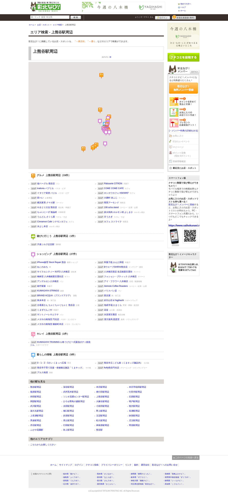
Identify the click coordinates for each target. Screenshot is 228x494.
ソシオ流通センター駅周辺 (76, 396)
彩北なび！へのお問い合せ (165, 465)
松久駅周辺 (101, 420)
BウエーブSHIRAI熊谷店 (116, 267)
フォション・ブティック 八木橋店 (120, 276)
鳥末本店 (41, 300)
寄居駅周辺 (134, 425)
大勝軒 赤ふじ (110, 198)
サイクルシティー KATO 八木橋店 (53, 271)
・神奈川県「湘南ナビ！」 (140, 481)
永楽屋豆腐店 (110, 314)
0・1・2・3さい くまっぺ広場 (51, 363)
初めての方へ (185, 4)
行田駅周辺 (68, 425)
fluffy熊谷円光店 (111, 367)
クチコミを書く (183, 57)
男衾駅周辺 (35, 420)
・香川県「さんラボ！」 (105, 481)
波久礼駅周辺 (36, 411)
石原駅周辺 (134, 396)
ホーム (183, 11)
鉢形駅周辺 (134, 415)
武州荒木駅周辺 (70, 392)
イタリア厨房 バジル (47, 193)
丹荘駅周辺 (35, 425)
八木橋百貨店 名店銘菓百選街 (118, 271)
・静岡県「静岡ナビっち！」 (140, 474)
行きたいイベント (181, 141)
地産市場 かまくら (113, 305)
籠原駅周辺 (35, 392)
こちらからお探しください (43, 444)
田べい (40, 198)
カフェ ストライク (113, 221)
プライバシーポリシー (112, 465)
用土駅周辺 (68, 420)
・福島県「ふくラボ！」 (71, 477)
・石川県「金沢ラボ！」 (71, 484)
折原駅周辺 (68, 415)
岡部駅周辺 (35, 401)
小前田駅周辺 (102, 406)
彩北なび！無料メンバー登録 (183, 88)
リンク (128, 465)
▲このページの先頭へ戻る (186, 457)
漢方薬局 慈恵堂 (112, 319)
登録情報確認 (179, 161)
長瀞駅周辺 (134, 411)
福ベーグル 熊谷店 (46, 183)
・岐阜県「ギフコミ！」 (139, 477)
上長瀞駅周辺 (36, 415)
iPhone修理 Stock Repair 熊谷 (51, 262)
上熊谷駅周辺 (102, 396)
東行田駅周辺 (102, 392)
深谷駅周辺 (68, 387)
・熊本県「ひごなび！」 (105, 474)
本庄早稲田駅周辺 (137, 387)
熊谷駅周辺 (35, 387)
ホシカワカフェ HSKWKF (116, 193)
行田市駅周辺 (135, 392)
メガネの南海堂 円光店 (48, 319)
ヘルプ (183, 7)
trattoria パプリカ (45, 188)
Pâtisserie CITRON (113, 183)
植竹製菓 (41, 286)
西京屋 (107, 295)
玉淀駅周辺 (101, 415)
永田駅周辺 (68, 406)
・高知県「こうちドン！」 (173, 484)
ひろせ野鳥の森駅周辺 (74, 401)
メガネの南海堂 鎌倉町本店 (50, 324)
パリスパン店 (110, 290)
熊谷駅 (99, 430)
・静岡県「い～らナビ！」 (173, 481)
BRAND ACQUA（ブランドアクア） (54, 295)
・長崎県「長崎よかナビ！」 (174, 474)
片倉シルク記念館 (45, 244)
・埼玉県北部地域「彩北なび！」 (142, 484)
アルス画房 (42, 372)
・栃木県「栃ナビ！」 (70, 474)
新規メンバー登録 (184, 17)
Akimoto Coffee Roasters (116, 286)
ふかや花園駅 (36, 430)
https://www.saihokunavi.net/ (186, 225)
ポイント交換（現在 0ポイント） (182, 154)
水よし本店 (42, 226)
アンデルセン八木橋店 (48, 281)
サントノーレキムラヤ (48, 314)
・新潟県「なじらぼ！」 (105, 477)
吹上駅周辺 (68, 430)
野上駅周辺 (101, 411)
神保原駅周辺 (102, 425)
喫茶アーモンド (111, 202)
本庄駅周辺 (101, 387)
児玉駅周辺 (134, 420)
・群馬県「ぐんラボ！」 (71, 481)
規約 (136, 465)
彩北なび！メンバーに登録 (181, 204)
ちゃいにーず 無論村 (47, 212)
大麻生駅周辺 (102, 401)
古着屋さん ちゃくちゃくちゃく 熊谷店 (56, 305)
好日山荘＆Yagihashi (114, 300)
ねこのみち (42, 267)
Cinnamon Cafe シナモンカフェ (52, 221)
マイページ (178, 147)
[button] (101, 76)
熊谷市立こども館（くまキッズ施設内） (123, 363)
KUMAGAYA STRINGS (48, 290)
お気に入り (178, 136)
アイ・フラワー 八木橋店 (116, 281)
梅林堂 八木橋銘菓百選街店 (50, 276)
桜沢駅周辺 (134, 406)
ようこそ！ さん (144, 17)
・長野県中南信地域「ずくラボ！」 (177, 477)
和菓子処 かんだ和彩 (114, 262)
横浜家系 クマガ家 (46, 202)
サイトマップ (65, 465)
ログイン (162, 17)
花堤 (106, 310)
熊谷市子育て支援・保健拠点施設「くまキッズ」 (60, 367)
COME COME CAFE (114, 188)
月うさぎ (108, 217)
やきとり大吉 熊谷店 (47, 207)
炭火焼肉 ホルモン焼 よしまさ (118, 212)
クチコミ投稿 (92, 465)
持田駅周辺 (35, 396)
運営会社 (145, 465)
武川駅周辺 (35, 406)
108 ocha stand (111, 207)
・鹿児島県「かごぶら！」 (106, 484)
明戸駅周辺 (134, 401)
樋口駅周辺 (68, 411)
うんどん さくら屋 (46, 217)
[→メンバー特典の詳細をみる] (183, 130)
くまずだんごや (44, 310)
